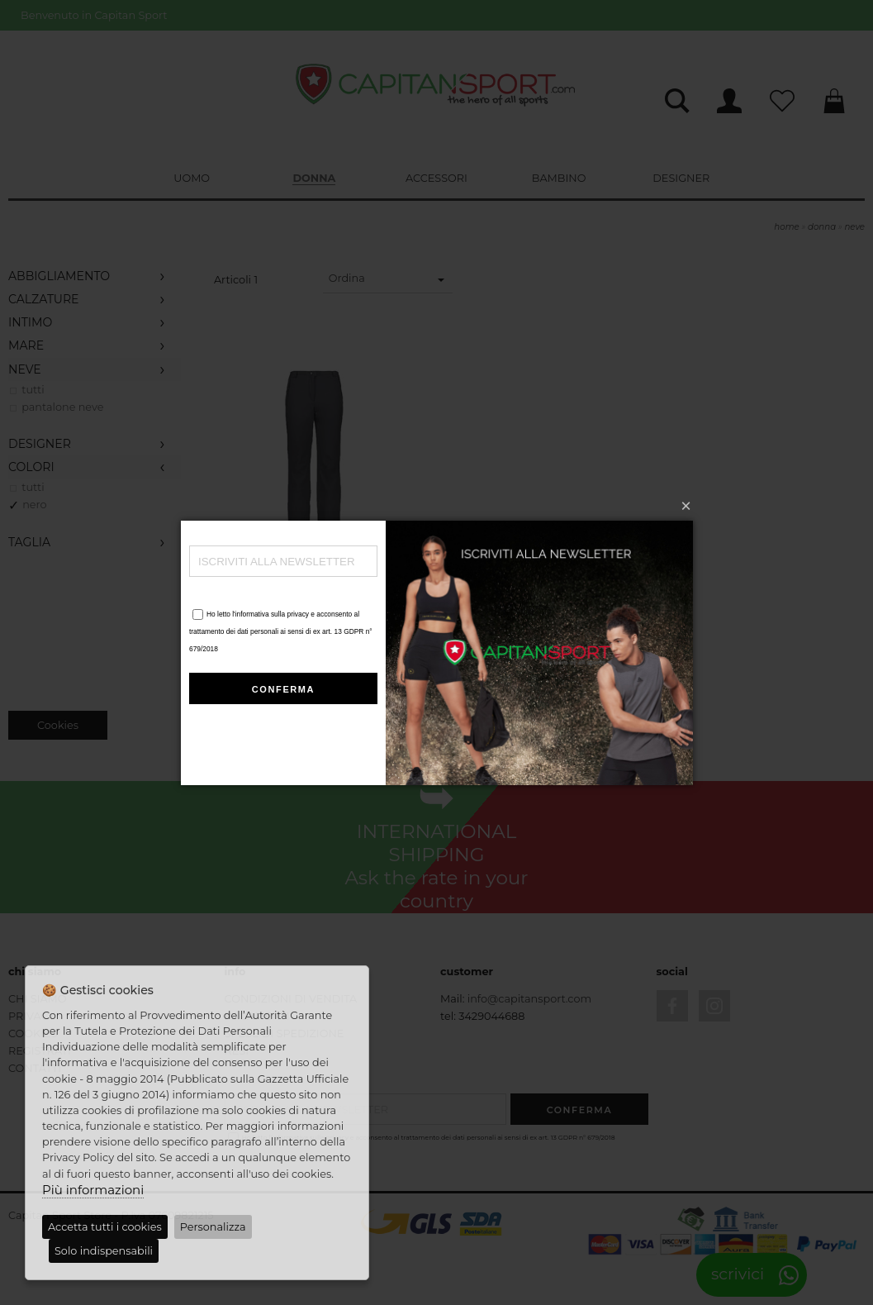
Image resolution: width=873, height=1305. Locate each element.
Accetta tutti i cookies (105, 1227)
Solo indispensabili (104, 1251)
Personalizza (213, 1227)
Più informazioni (93, 1190)
